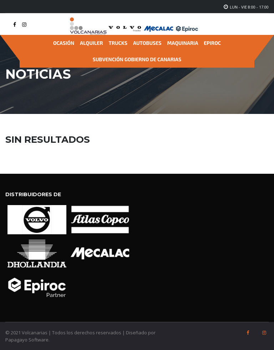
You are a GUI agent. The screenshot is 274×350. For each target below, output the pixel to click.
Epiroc (212, 43)
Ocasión (63, 43)
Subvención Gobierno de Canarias (137, 59)
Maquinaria (182, 43)
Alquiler (91, 43)
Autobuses (147, 43)
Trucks (118, 43)
